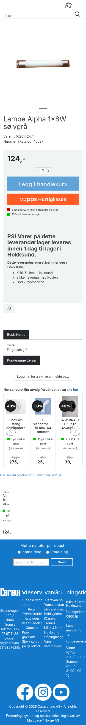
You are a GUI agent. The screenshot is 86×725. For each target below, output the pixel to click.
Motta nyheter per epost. (42, 545)
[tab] (16, 334)
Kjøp (43, 184)
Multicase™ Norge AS (43, 720)
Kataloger (32, 618)
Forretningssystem (20, 716)
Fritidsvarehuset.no (54, 609)
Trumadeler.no (54, 605)
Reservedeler (32, 623)
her (75, 390)
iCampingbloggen (54, 637)
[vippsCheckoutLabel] (43, 199)
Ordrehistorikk (32, 614)
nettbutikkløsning (53, 716)
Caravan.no (54, 600)
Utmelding (59, 552)
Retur (32, 609)
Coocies (32, 628)
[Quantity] (43, 170)
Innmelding (31, 552)
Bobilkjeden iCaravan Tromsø (53, 618)
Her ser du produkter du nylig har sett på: (31, 475)
